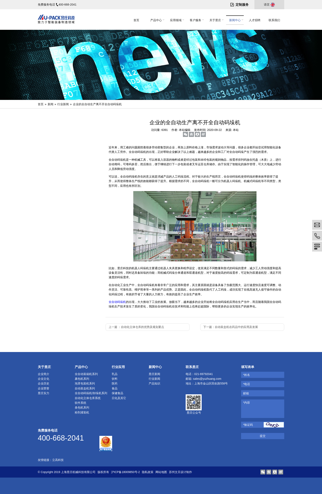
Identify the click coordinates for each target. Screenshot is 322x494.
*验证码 (248, 424)
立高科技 (58, 460)
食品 (114, 388)
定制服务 (242, 4)
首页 (41, 104)
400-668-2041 (67, 4)
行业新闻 (63, 104)
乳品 (114, 374)
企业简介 (43, 374)
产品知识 (154, 383)
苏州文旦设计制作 (180, 472)
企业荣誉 (43, 388)
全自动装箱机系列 (86, 374)
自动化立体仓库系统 (88, 398)
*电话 (246, 384)
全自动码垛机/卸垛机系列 (91, 393)
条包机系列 (82, 407)
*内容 (246, 402)
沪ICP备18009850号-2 (125, 472)
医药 (114, 383)
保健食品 (117, 393)
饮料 (114, 378)
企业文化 (43, 378)
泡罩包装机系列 (85, 383)
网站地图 (161, 472)
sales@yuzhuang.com (207, 378)
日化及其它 (119, 398)
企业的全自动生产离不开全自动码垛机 (97, 104)
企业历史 (43, 383)
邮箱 (246, 393)
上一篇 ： (136, 327)
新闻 (50, 104)
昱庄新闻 (154, 374)
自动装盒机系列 (85, 388)
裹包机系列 (82, 378)
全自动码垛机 (117, 302)
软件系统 (80, 402)
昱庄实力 (43, 393)
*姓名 (246, 374)
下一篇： (230, 327)
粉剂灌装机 (82, 412)
